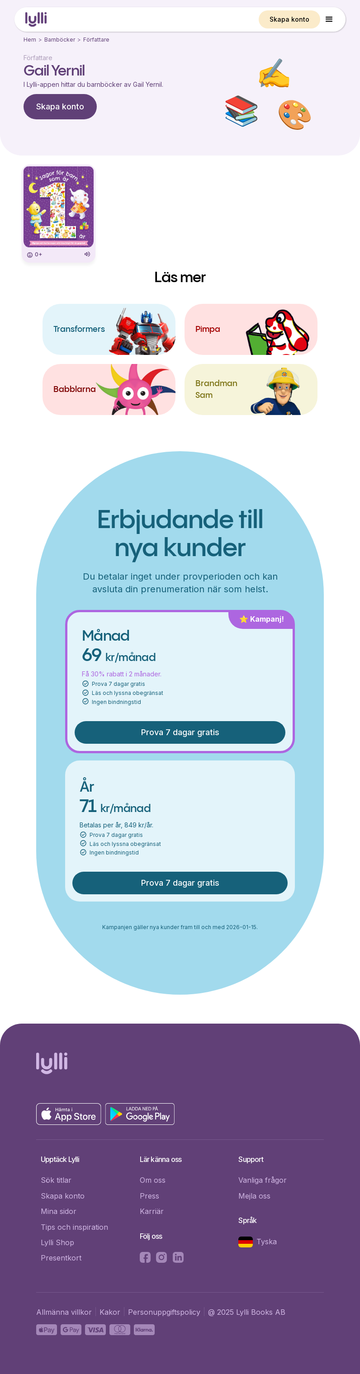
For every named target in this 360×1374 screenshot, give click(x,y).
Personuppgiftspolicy (164, 1312)
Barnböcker (59, 39)
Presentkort (61, 1257)
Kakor (109, 1312)
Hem (30, 39)
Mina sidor (58, 1211)
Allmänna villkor (64, 1312)
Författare (96, 39)
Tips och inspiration (74, 1227)
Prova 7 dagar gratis (180, 732)
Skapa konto (289, 19)
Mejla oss (254, 1195)
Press (149, 1195)
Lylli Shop (57, 1242)
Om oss (153, 1180)
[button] (329, 19)
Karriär (152, 1211)
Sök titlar (56, 1180)
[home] (36, 19)
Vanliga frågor (262, 1180)
